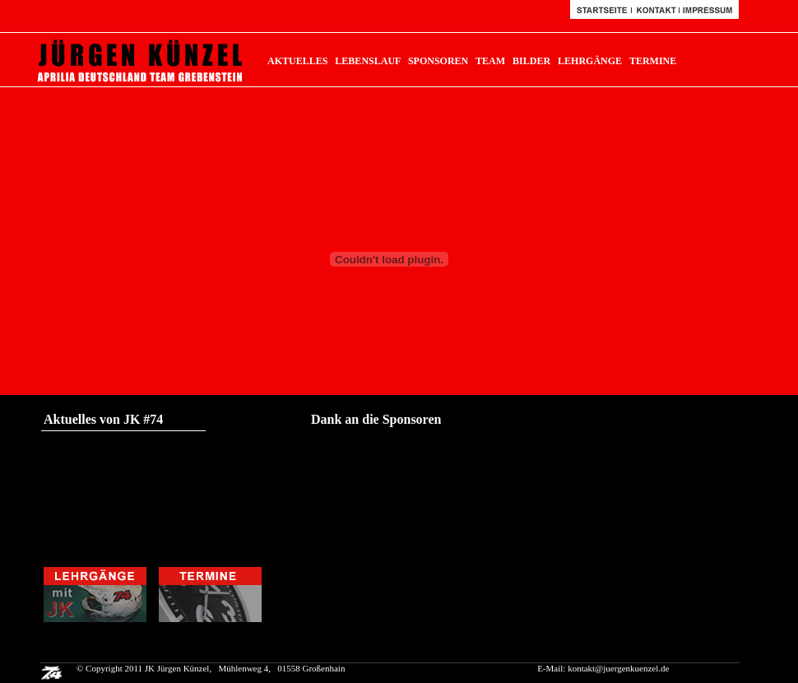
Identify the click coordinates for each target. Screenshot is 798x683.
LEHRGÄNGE (590, 61)
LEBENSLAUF (368, 61)
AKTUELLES (297, 61)
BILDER (531, 61)
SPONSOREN (438, 61)
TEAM (490, 61)
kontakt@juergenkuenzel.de (618, 668)
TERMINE (652, 61)
